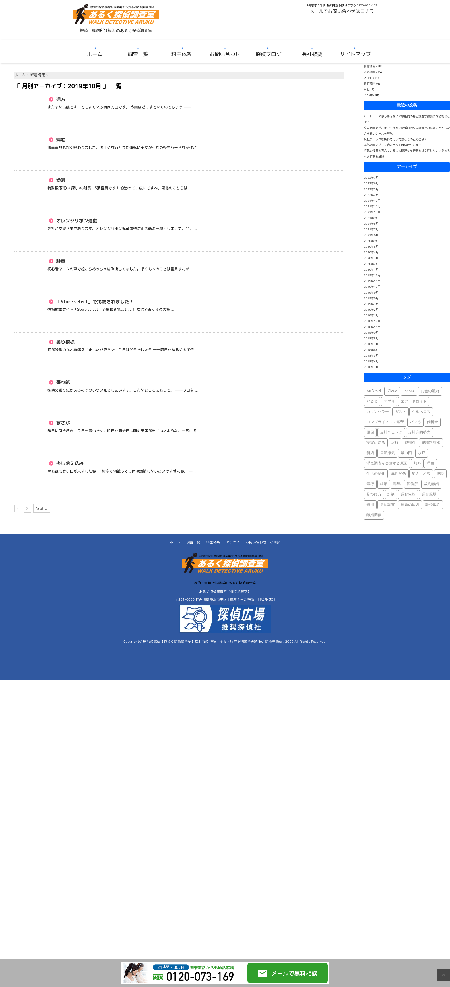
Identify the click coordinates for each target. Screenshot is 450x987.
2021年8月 (371, 224)
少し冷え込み (69, 463)
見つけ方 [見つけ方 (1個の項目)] (373, 494)
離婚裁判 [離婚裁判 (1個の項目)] (432, 505)
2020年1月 (371, 269)
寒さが (62, 423)
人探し (368, 78)
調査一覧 (138, 54)
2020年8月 (371, 246)
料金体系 (181, 54)
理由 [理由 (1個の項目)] (430, 463)
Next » (42, 508)
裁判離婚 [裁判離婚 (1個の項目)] (431, 484)
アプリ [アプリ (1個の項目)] (389, 401)
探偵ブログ (268, 54)
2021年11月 (372, 206)
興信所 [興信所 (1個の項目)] (412, 484)
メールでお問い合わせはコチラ (342, 11)
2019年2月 (371, 310)
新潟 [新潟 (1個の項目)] (370, 453)
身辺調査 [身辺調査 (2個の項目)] (387, 505)
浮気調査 (369, 72)
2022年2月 (371, 195)
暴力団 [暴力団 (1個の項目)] (406, 453)
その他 (368, 95)
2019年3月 (371, 304)
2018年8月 (371, 338)
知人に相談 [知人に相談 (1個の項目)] (421, 474)
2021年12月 (372, 201)
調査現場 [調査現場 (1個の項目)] (429, 494)
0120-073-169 (367, 5)
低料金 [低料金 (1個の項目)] (432, 422)
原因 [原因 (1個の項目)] (370, 432)
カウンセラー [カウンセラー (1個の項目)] (377, 412)
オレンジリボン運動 (76, 220)
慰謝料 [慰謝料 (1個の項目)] (410, 443)
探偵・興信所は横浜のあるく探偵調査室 (225, 582)
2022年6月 (371, 183)
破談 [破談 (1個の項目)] (440, 474)
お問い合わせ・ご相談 (263, 542)
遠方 (60, 99)
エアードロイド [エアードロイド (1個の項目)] (414, 401)
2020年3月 (371, 258)
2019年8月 (371, 298)
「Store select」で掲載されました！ (94, 301)
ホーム (94, 54)
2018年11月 (372, 327)
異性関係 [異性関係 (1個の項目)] (398, 474)
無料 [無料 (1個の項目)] (417, 463)
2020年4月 (371, 252)
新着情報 (369, 66)
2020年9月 (371, 241)
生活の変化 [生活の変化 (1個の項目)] (375, 474)
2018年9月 (371, 333)
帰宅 (60, 140)
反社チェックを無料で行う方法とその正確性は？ (395, 139)
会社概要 (312, 54)
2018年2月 (371, 367)
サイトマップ (355, 54)
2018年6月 (371, 350)
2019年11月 (372, 281)
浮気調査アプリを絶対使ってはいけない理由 (392, 145)
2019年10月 (372, 287)
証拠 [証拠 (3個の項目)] (391, 494)
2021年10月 (372, 212)
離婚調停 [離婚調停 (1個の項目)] (373, 515)
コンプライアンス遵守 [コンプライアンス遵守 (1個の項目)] (385, 422)
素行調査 (369, 83)
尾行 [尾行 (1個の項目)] (395, 443)
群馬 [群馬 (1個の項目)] (397, 484)
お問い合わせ (225, 54)
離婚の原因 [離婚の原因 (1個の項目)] (410, 505)
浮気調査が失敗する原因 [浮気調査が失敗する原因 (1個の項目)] (387, 463)
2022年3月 (371, 189)
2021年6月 (371, 235)
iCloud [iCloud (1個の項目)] (392, 391)
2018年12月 (372, 321)
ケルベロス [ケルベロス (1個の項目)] (421, 412)
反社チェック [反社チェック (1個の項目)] (391, 432)
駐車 (60, 261)
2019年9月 (371, 292)
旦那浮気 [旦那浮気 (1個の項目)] (387, 453)
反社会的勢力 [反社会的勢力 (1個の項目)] (419, 432)
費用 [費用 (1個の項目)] (370, 505)
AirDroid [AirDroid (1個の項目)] (373, 391)
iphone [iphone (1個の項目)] (409, 391)
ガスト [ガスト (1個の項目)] (400, 412)
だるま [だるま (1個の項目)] (372, 401)
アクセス (233, 542)
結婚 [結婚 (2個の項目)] (383, 484)
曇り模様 (65, 342)
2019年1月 (371, 315)
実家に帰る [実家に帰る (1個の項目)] (375, 443)
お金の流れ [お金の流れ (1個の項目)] (430, 391)
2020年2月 (371, 264)
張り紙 (62, 382)
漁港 (60, 180)
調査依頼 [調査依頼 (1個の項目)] (408, 494)
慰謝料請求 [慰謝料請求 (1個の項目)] (431, 443)
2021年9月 (371, 218)
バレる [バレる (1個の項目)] (415, 422)
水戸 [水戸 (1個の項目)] (421, 453)
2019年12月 (372, 275)
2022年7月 (371, 178)
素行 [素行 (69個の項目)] (370, 484)
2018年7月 (371, 344)
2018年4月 (371, 361)
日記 (367, 89)
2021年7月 (371, 229)
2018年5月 (371, 355)
